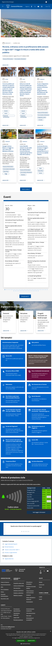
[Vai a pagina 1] (18, 289)
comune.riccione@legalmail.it (8, 625)
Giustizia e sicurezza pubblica (31, 586)
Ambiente (28, 594)
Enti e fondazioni (5, 588)
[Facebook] (31, 6)
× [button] (50, 631)
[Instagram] (41, 6)
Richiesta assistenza (18, 618)
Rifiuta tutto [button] (31, 640)
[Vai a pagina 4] (23, 289)
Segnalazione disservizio (17, 613)
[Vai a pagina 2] (20, 289)
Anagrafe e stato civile (19, 582)
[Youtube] (37, 6)
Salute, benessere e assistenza (30, 597)
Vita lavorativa (17, 587)
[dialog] (26, 638)
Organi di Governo (5, 581)
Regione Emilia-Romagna (8, 2)
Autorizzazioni (29, 600)
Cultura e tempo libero (19, 584)
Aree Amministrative (5, 583)
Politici (2, 590)
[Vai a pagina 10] (33, 289)
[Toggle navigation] (3, 6)
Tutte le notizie (26, 189)
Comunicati (8, 43)
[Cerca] (49, 6)
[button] (26, 643)
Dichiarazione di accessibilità (30, 617)
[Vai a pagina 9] (31, 289)
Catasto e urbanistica (18, 592)
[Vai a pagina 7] (28, 289)
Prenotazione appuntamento (17, 608)
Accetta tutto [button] (20, 640)
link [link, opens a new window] (39, 637)
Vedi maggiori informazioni (39, 511)
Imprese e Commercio (18, 589)
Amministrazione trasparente (30, 608)
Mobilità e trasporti (18, 594)
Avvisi (22, 79)
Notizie (5, 79)
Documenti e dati (5, 597)
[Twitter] (34, 6)
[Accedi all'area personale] (46, 2)
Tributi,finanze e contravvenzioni (30, 590)
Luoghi (40, 595)
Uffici (2, 586)
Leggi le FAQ (16, 616)
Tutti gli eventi (25, 295)
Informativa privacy (30, 612)
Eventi (40, 598)
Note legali (28, 614)
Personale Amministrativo (4, 594)
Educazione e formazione (29, 582)
